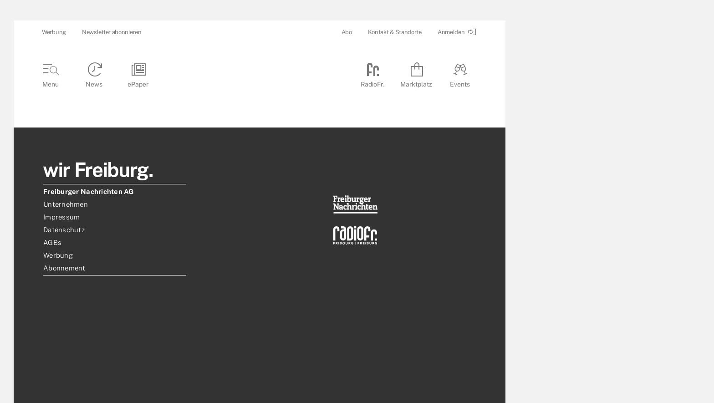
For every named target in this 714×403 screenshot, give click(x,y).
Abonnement (64, 268)
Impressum (61, 217)
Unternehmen (65, 204)
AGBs (52, 242)
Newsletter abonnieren (112, 32)
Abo (347, 32)
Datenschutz (64, 230)
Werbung (54, 32)
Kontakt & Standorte (395, 32)
